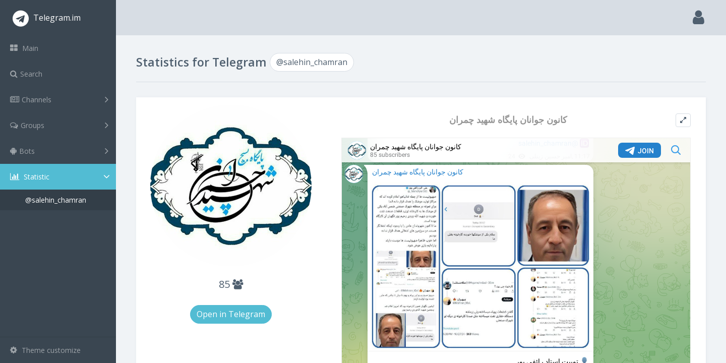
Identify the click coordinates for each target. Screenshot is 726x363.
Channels (59, 99)
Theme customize (45, 350)
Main (24, 48)
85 (231, 284)
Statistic (61, 177)
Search (26, 74)
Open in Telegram (231, 314)
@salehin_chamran (55, 200)
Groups (59, 125)
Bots (59, 151)
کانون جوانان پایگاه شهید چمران (508, 120)
